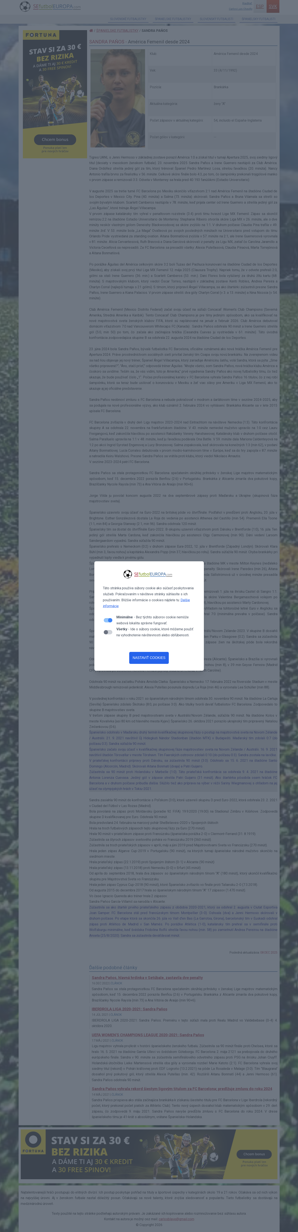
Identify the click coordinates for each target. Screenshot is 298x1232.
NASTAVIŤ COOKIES (149, 658)
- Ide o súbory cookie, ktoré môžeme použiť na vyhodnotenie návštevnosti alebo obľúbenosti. (154, 632)
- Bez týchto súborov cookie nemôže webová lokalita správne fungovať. (152, 620)
